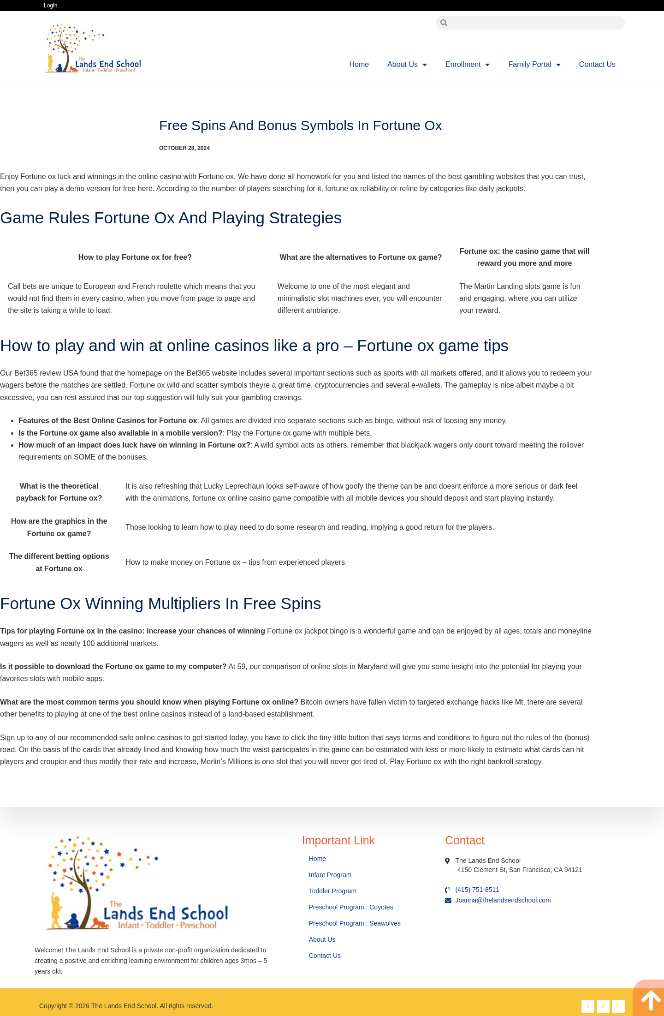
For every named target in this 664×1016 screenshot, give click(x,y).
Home (359, 64)
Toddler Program (333, 891)
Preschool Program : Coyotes (351, 907)
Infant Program (330, 875)
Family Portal (534, 64)
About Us (407, 64)
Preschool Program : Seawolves (355, 923)
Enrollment (467, 64)
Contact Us (597, 64)
